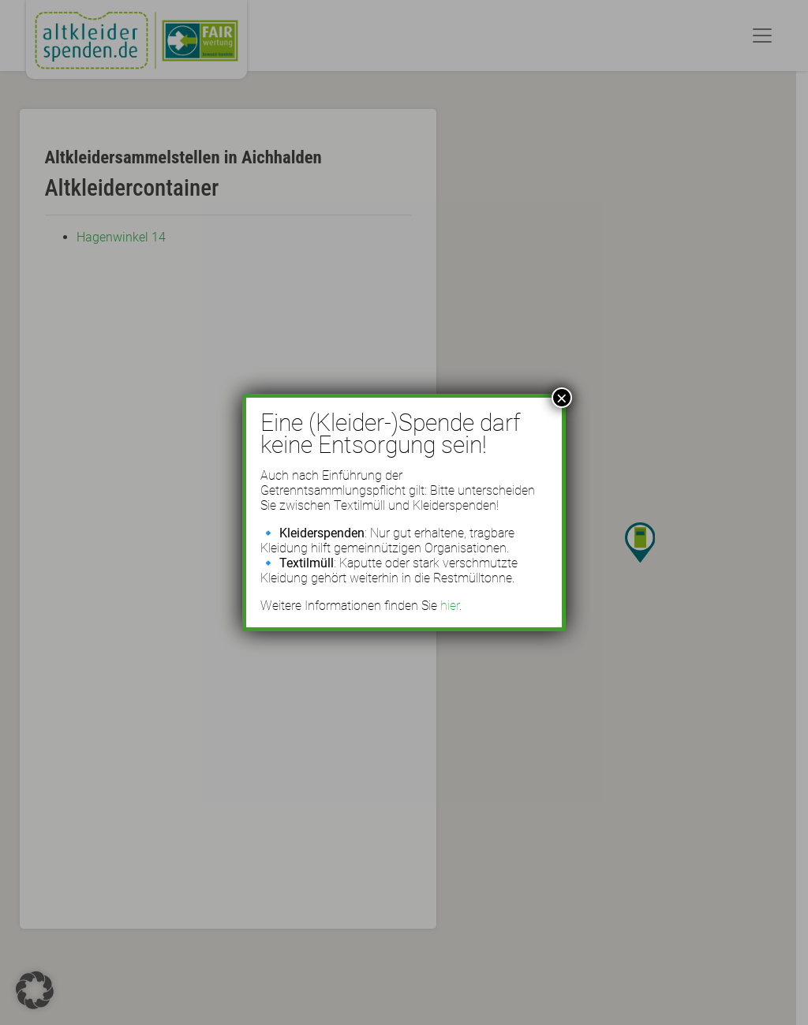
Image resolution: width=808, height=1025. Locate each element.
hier (449, 605)
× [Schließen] (561, 397)
